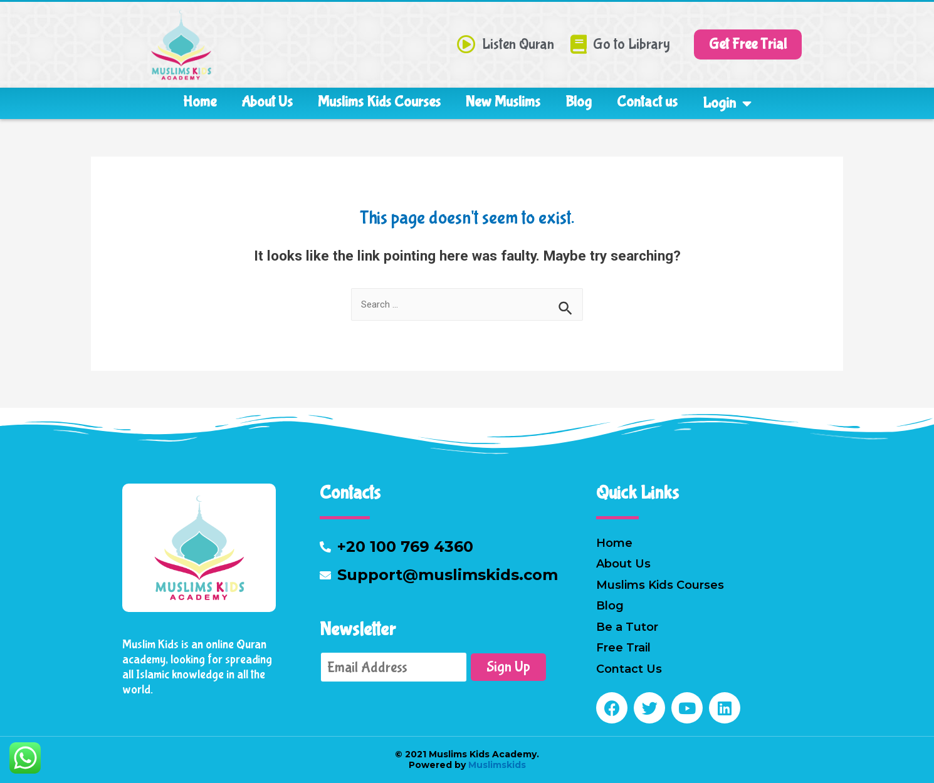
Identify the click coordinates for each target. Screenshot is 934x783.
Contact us (647, 101)
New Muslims (503, 101)
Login (727, 103)
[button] (748, 44)
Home (199, 101)
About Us (267, 101)
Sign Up (508, 666)
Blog (578, 101)
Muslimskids (496, 764)
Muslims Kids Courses (379, 101)
